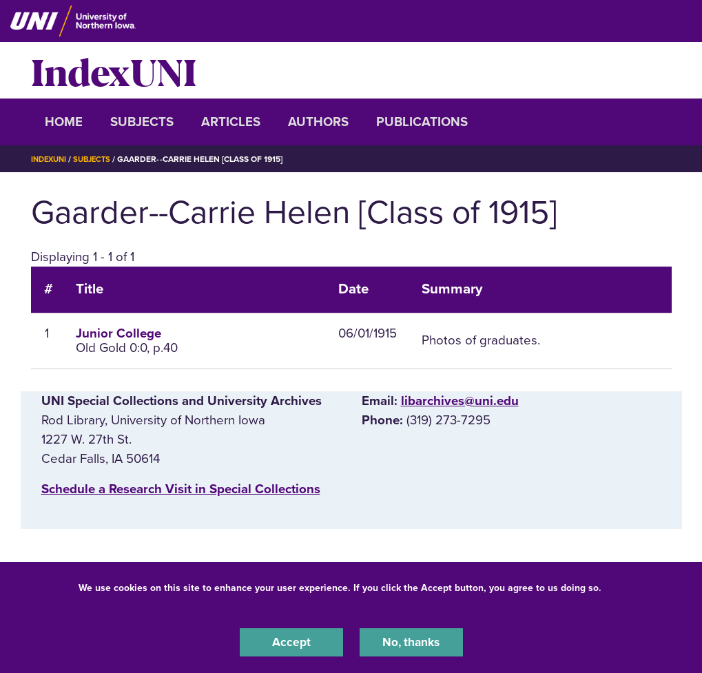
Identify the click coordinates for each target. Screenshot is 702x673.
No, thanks (411, 641)
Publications (422, 122)
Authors (318, 122)
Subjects (142, 122)
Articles (230, 122)
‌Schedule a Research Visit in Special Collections (180, 489)
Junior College (118, 333)
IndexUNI (113, 70)
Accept (291, 641)
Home (64, 122)
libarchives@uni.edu (460, 400)
